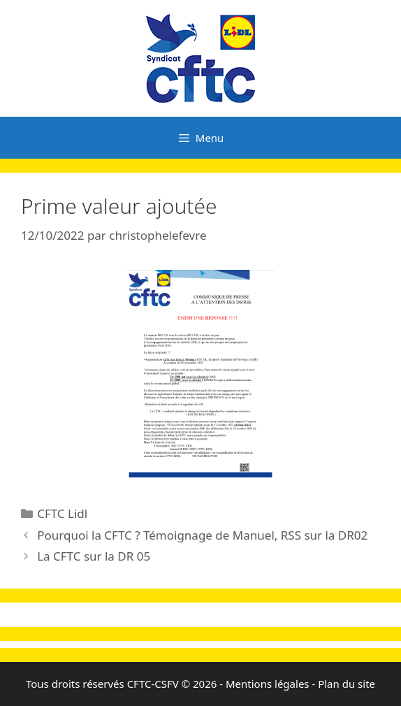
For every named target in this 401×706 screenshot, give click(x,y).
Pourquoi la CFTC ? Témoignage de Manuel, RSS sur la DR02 (202, 535)
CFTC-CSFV (153, 684)
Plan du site (346, 684)
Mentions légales (267, 684)
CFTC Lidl (62, 513)
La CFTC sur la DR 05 (93, 556)
